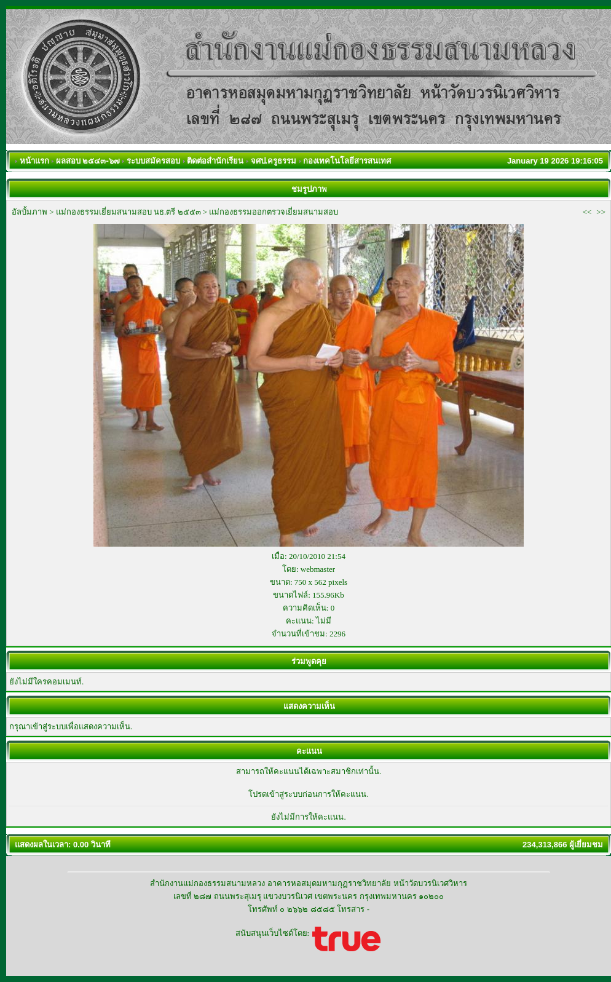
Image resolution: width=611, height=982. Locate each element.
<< (587, 211)
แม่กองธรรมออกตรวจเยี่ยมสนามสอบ (273, 211)
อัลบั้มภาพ (29, 211)
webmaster (318, 569)
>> (600, 211)
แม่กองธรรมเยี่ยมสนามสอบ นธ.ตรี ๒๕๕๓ (128, 211)
